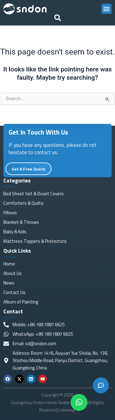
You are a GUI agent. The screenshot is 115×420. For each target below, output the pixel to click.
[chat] (79, 402)
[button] (107, 9)
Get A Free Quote (28, 173)
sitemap (68, 410)
